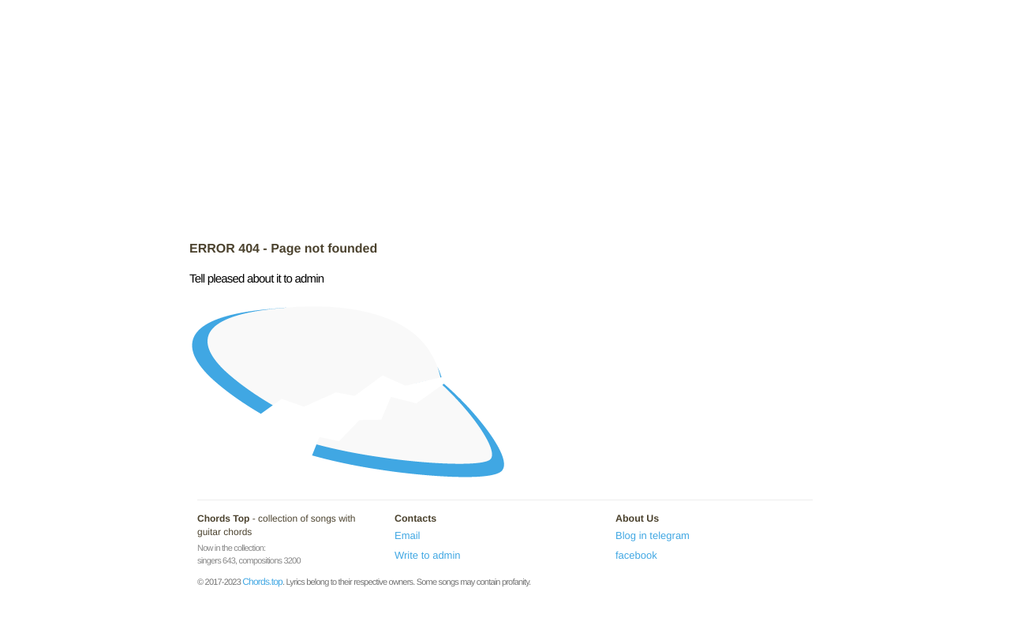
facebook (636, 555)
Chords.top (262, 581)
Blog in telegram (652, 535)
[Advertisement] (505, 122)
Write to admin (428, 555)
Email (408, 535)
